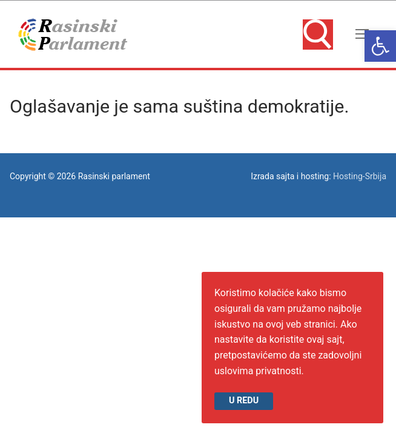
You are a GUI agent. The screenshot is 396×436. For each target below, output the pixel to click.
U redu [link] (244, 400)
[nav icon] (362, 34)
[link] (380, 46)
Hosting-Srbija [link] (359, 176)
